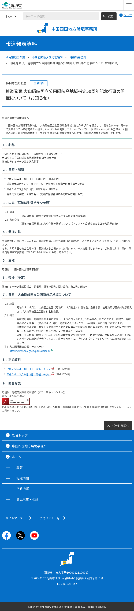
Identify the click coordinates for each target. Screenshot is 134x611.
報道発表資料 (77, 57)
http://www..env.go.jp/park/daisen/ (29, 351)
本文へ (8, 16)
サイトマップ (14, 518)
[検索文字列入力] (61, 16)
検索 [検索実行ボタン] (110, 16)
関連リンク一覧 (49, 518)
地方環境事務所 (15, 57)
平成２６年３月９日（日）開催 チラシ (29, 374)
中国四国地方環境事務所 (47, 57)
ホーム (16, 456)
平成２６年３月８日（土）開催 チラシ (29, 369)
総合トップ (20, 435)
